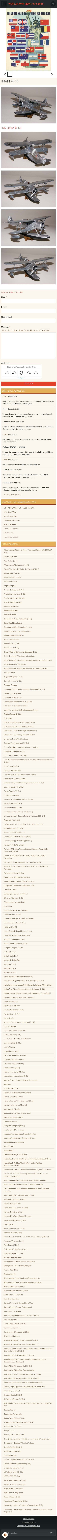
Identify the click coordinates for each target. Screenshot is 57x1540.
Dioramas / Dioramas (12, 520)
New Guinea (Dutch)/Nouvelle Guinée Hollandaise (23, 1184)
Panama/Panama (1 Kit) (13, 1232)
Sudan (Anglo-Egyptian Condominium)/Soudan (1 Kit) (24, 1387)
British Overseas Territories (15, 664)
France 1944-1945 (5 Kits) (14, 845)
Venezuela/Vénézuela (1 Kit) (15, 1480)
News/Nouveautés (11, 537)
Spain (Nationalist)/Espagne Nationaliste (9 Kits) (22, 1374)
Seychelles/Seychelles (12, 1328)
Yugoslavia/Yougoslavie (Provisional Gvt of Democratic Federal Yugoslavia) (28, 1510)
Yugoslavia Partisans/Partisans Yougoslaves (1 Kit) (23, 1505)
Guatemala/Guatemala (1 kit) (15, 923)
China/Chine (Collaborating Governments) (20, 730)
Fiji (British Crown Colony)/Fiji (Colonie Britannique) (23, 824)
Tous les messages (13, 494)
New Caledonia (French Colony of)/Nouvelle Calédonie (25, 1180)
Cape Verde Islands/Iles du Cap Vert (18, 701)
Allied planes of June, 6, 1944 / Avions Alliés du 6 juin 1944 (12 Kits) (28, 551)
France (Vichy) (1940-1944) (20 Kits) (18, 841)
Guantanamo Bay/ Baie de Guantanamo (19, 919)
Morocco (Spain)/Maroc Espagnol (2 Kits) (19, 1138)
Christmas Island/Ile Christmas (16, 739)
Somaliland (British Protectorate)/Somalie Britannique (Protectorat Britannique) (25, 1360)
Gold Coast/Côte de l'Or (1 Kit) (16, 910)
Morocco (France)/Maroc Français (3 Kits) (20, 1134)
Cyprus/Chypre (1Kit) (12, 770)
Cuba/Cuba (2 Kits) (11, 766)
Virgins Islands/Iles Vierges (14, 1484)
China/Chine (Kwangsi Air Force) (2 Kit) (19, 726)
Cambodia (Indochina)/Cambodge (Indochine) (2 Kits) (24, 689)
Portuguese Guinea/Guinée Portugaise (19, 1261)
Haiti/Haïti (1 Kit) (10, 927)
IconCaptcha (21, 378)
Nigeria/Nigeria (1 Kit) (12, 1203)
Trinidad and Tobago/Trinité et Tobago (19, 1443)
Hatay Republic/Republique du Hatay (18, 931)
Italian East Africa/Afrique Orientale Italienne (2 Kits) (24, 989)
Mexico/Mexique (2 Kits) (13, 1117)
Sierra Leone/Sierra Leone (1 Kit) (16, 1332)
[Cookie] (5, 1535)
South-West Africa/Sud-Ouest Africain (19, 1370)
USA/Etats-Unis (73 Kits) (13, 1472)
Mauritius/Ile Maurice (12, 1109)
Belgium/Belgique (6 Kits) (14, 635)
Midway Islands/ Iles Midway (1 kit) (17, 1113)
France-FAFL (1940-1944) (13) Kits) (17, 836)
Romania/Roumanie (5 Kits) (14, 1286)
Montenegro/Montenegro (14, 1130)
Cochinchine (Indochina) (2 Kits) (16, 743)
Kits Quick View (10, 512)
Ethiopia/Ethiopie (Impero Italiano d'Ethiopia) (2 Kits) (24, 816)
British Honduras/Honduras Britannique (19, 656)
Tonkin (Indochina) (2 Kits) (14, 1435)
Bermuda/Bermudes (11, 639)
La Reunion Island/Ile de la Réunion (17, 1039)
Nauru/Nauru (9, 1146)
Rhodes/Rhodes (10, 1274)
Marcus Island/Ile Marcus (13, 1097)
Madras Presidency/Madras (14, 1072)
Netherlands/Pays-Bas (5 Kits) (15, 1155)
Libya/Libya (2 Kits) (11, 1051)
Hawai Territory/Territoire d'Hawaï (17, 935)
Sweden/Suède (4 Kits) (13, 1395)
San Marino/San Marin (12, 1311)
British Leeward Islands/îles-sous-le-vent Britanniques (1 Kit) (28, 660)
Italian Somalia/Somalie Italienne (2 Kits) (19, 997)
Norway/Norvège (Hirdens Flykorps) (18, 1216)
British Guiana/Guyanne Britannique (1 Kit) (20, 652)
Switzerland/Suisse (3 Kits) (14, 1399)
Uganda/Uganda (10, 1455)
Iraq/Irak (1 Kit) (10, 968)
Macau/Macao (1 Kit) (12, 1068)
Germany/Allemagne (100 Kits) (16, 894)
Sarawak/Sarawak (10, 1319)
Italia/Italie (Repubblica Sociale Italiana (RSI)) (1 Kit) (24, 981)
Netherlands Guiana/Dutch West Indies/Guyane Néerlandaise (28, 1169)
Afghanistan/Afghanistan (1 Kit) (16, 565)
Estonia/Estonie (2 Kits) (13, 808)
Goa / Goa (8, 906)
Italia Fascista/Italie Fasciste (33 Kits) (18, 977)
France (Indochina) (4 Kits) (14, 873)
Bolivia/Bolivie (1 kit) (11, 644)
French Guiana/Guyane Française (17, 877)
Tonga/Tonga (9, 1430)
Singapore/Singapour (12, 1336)
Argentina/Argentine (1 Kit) (14, 594)
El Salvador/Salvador (11, 795)
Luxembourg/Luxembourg (14, 1063)
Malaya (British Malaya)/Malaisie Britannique (21, 1080)
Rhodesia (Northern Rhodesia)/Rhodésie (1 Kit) (22, 1278)
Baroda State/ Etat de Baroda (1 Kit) (18, 619)
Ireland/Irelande (10, 972)
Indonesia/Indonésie (12, 960)
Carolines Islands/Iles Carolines (16, 706)
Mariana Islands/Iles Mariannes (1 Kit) (18, 1101)
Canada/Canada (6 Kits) (13, 697)
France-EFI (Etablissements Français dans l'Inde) (22, 862)
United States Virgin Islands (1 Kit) (17, 1464)
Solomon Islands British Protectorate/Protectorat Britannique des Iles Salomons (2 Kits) (28, 1349)
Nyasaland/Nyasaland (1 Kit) (15, 1220)
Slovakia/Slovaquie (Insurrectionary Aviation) (21, 1344)
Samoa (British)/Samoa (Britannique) (18, 1307)
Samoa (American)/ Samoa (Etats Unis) (18, 1303)
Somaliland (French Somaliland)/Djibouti (19, 1355)
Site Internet (6, 317)
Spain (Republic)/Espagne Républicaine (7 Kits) (22, 1378)
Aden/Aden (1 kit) (11, 561)
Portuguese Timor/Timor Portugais (18, 1266)
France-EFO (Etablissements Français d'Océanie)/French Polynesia (26, 867)
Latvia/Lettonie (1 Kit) (12, 1034)
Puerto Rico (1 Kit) (11, 1270)
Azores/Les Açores (11, 606)
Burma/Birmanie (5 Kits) (13, 681)
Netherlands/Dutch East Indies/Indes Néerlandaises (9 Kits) (27, 1159)
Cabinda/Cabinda (10, 685)
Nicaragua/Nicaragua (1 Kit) (14, 1199)
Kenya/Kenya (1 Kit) (12, 1014)
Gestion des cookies (29, 1522)
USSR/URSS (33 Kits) (12, 1476)
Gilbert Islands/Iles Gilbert (14, 902)
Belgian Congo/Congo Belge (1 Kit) (17, 631)
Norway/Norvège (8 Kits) (13, 1212)
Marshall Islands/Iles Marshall (15, 1105)
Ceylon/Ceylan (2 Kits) (12, 714)
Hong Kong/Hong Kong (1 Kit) (15, 943)
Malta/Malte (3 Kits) (11, 1088)
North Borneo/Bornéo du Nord (16, 1208)
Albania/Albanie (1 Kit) (12, 573)
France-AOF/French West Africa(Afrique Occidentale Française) (24, 857)
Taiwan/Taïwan (9, 1410)
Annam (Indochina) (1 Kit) (14, 590)
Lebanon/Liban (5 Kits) (12, 1043)
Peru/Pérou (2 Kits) (11, 1245)
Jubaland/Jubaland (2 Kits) (14, 1010)
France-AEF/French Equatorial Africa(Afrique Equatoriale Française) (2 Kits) (26, 850)
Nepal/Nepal (8, 1150)
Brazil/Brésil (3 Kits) (11, 648)
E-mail (4, 307)
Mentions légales (28, 1519)
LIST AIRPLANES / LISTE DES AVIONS (19, 508)
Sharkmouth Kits (10, 557)
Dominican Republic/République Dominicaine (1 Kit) (24, 783)
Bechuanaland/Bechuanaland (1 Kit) (18, 627)
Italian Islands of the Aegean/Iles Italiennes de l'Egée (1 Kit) (27, 993)
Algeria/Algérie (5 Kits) (12, 577)
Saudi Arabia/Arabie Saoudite (15, 1324)
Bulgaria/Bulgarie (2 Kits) (13, 677)
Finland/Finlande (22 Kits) (13, 828)
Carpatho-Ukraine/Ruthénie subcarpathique (21, 710)
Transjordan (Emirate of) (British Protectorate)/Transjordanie (27, 1439)
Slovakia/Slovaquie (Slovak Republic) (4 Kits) (21, 1340)
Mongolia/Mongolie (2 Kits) (14, 1126)
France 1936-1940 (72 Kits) (14, 832)
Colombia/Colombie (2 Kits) (14, 751)
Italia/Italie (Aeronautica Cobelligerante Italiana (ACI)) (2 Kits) (28, 985)
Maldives (7, 1084)
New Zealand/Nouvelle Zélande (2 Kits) (19, 1195)
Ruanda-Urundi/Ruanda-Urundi (16, 1290)
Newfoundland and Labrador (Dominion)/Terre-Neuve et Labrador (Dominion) (26, 1175)
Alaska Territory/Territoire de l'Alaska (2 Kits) (21, 569)
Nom (3, 297)
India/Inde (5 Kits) (11, 956)
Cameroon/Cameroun (12, 693)
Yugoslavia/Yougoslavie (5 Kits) (16, 1501)
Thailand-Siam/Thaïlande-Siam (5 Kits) (19, 1422)
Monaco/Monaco (10, 1121)
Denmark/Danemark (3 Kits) (14, 779)
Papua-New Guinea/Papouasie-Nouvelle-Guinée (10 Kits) (26, 1237)
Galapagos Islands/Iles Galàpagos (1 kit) (19, 885)
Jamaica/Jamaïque (11, 1001)
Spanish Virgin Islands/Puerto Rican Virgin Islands (23, 1382)
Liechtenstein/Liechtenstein (15, 1055)
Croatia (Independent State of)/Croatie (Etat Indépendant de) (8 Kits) (28, 760)
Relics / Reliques (10, 524)
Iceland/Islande (10, 952)
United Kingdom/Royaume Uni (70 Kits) (19, 1459)
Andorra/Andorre (10, 581)
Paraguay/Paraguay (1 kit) (14, 1241)
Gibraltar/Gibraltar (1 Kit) (13, 898)
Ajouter (28, 384)
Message (5, 327)
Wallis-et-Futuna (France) (13, 1493)
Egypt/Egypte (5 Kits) (12, 791)
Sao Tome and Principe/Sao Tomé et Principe (21, 1315)
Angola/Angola (9, 586)
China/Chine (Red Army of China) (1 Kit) (19, 735)
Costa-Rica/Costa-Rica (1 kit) (15, 755)
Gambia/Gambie (10, 890)
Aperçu (45, 330)
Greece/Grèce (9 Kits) (12, 914)
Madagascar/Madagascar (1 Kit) (16, 1076)
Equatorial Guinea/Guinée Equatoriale (18, 799)
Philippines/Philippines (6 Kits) (15, 1249)
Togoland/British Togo (12, 1426)
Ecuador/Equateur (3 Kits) (14, 787)
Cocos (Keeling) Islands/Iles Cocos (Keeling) (21, 747)
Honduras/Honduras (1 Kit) (14, 939)
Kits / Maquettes (10, 516)
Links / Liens (8, 533)
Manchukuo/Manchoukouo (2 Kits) (17, 1092)
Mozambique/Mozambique (14, 1142)
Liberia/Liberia (9, 1047)
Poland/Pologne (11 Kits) (13, 1253)
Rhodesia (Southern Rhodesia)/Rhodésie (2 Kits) (23, 1282)
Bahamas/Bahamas (11, 610)
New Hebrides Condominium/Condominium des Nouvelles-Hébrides (27, 1190)
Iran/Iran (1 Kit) (10, 964)
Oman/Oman (9, 1224)
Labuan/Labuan (10, 1026)
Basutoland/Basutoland (13, 623)
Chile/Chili (8, 718)
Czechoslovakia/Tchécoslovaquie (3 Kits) (20, 774)
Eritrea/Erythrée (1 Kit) (13, 803)
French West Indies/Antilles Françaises (19, 881)
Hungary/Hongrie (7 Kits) (13, 948)
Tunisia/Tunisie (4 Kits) (13, 1447)
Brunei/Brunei (9, 673)
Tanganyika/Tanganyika (13, 1414)
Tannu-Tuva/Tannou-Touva (14, 1418)
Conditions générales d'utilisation (28, 1526)
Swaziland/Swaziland (12, 1391)
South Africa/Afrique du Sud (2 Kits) (18, 1366)
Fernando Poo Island (12, 820)
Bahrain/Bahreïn (10, 615)
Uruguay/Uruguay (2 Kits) (14, 1468)
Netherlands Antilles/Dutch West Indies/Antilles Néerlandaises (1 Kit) (23, 1164)
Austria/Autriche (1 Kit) (13, 602)
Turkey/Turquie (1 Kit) (12, 1451)
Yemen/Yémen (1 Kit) (12, 1497)
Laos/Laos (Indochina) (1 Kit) (15, 1030)
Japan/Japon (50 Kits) (12, 1006)
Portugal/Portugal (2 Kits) (14, 1257)
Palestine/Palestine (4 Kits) (14, 1228)
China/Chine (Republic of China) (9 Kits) (19, 722)
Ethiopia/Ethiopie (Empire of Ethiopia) (18, 812)
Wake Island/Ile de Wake (13, 1488)
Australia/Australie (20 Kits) (14, 598)
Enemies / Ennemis (11, 528)
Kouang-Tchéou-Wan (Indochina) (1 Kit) (19, 1022)
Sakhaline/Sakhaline (11, 1299)
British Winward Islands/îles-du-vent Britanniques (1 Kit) (26, 668)
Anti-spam (5, 363)
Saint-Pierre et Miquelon (13, 1295)
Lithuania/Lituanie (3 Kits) (14, 1059)
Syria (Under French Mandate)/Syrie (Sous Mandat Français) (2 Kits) (28, 1404)
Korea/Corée (9, 1018)
